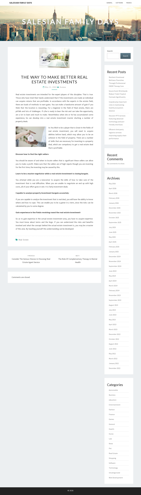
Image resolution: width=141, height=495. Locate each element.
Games (111, 419)
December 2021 (114, 368)
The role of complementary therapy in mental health (77, 259)
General (109, 3)
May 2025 (112, 237)
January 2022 (114, 363)
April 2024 (112, 281)
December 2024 (114, 256)
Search (110, 51)
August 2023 (113, 305)
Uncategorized (114, 473)
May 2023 (112, 319)
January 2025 (114, 252)
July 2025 (112, 227)
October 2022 (114, 339)
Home (111, 434)
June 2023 (112, 315)
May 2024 (112, 276)
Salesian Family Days (20, 2)
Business (112, 395)
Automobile (113, 390)
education (112, 400)
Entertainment (114, 405)
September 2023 (115, 300)
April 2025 (112, 242)
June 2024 (112, 271)
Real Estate (23, 239)
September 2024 (115, 266)
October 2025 (114, 217)
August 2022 (113, 344)
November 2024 (115, 261)
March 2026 (113, 193)
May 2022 (112, 353)
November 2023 (115, 295)
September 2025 (115, 222)
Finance (129, 3)
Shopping (112, 458)
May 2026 (112, 183)
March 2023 (113, 329)
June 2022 (112, 349)
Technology (113, 468)
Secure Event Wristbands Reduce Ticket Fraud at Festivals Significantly (118, 94)
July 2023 (112, 310)
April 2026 (112, 188)
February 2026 (114, 198)
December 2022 (114, 334)
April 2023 (112, 324)
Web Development (116, 478)
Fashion (112, 409)
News (111, 443)
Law (110, 439)
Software (119, 3)
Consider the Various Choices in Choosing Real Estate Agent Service (31, 259)
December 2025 (114, 208)
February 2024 (114, 290)
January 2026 (114, 203)
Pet (110, 448)
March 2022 (113, 358)
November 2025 (115, 213)
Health (111, 429)
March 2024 (113, 286)
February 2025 (114, 247)
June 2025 (112, 232)
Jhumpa (62, 87)
